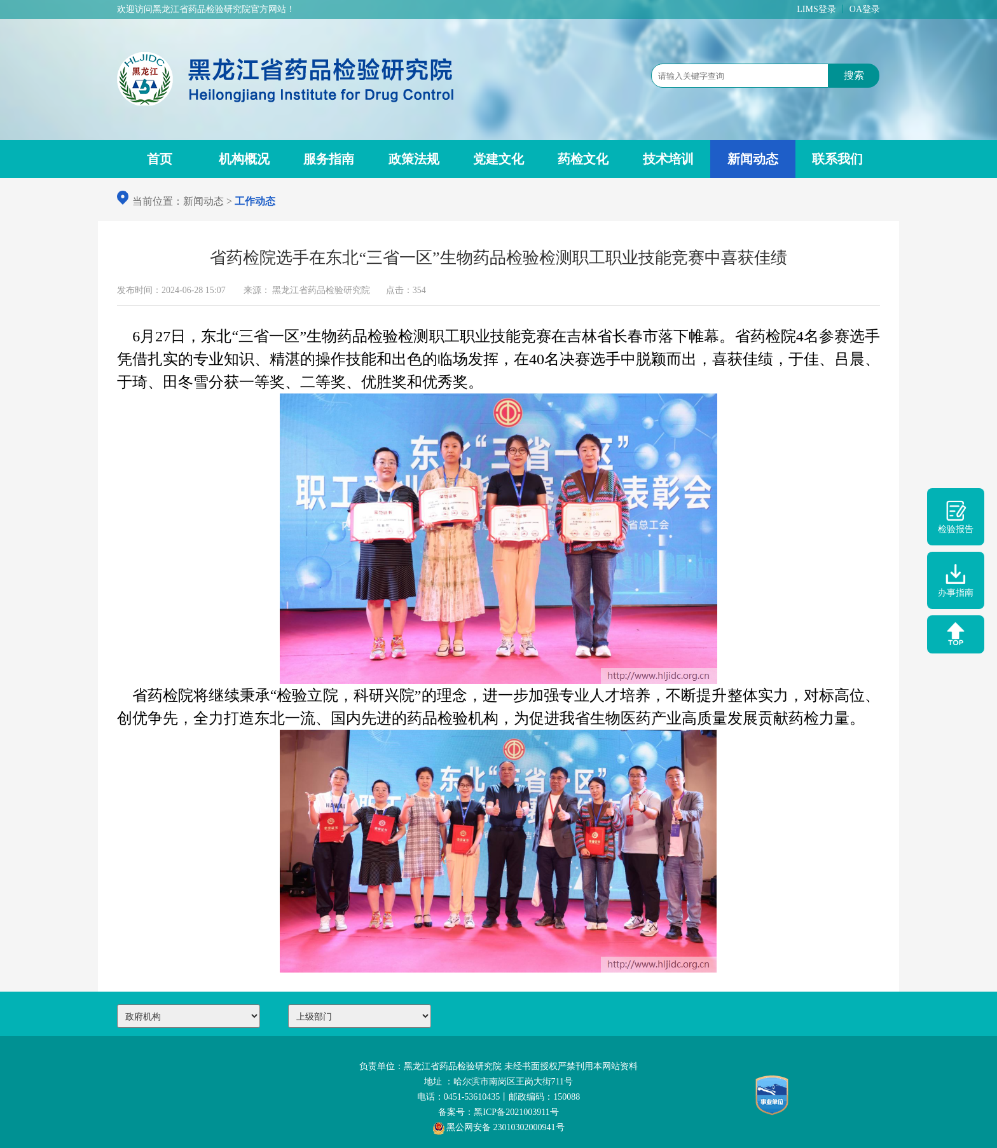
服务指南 (328, 159)
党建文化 (498, 159)
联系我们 (837, 159)
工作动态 (255, 201)
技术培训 (668, 159)
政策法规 (413, 159)
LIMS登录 (816, 9)
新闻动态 (752, 159)
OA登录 (864, 9)
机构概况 (244, 159)
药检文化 (583, 159)
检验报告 (955, 516)
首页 (159, 159)
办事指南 (955, 580)
